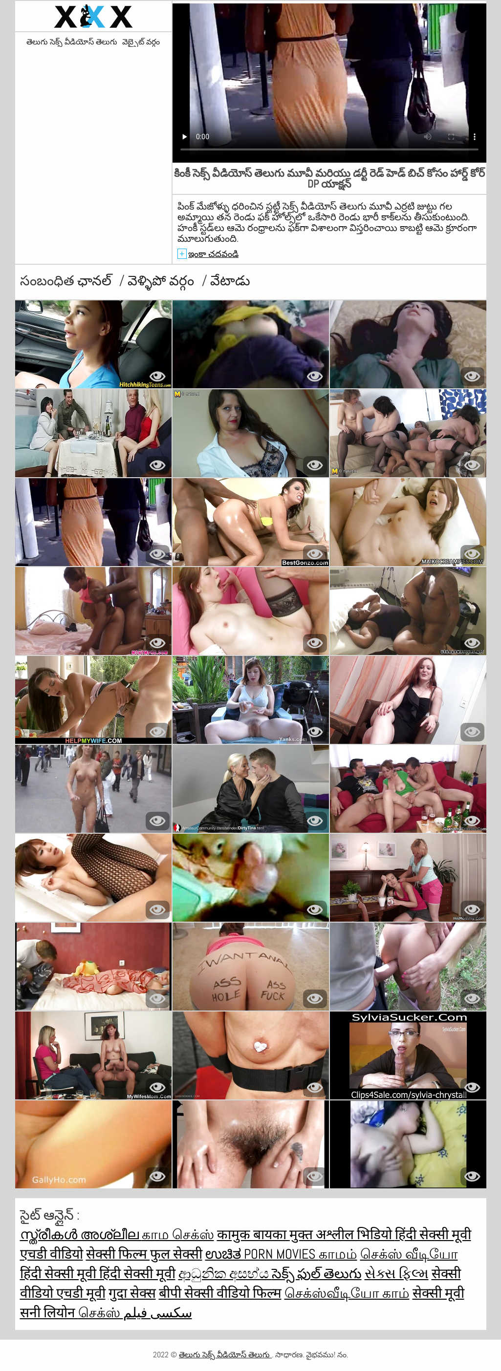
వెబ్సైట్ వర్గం (141, 42)
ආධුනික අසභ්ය (225, 1273)
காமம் (338, 1254)
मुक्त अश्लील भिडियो (342, 1234)
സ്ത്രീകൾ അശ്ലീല (81, 1234)
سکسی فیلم (157, 1312)
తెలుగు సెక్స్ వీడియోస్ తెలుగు (71, 42)
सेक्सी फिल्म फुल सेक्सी (144, 1254)
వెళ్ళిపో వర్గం (162, 280)
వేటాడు (230, 280)
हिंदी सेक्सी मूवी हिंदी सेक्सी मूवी (97, 1273)
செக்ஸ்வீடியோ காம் (347, 1293)
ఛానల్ (95, 280)
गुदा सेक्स (132, 1293)
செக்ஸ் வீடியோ (409, 1254)
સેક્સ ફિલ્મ (397, 1273)
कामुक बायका (253, 1234)
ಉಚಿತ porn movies (262, 1254)
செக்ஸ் (100, 1312)
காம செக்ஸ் (178, 1234)
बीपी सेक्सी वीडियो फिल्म (220, 1293)
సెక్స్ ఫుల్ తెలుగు (317, 1273)
